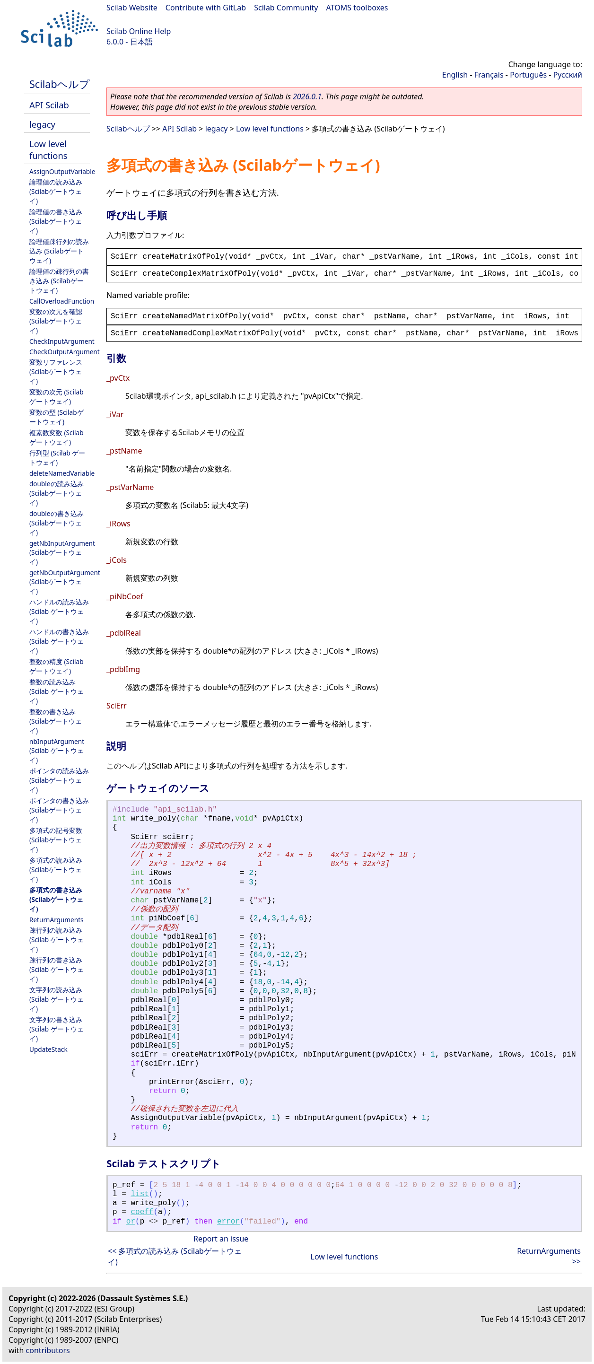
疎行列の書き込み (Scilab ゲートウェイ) (56, 969)
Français (489, 75)
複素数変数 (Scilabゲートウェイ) (56, 437)
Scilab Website (131, 7)
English (455, 75)
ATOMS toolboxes (357, 7)
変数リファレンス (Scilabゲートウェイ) (55, 371)
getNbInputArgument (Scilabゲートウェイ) (62, 552)
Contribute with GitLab (206, 7)
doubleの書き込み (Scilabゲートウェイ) (56, 523)
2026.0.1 (307, 96)
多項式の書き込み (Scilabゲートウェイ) (56, 899)
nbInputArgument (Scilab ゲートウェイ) (56, 750)
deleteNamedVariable (62, 473)
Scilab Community (286, 7)
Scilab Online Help (138, 31)
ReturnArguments (56, 919)
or (130, 1221)
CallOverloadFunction (61, 301)
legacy (42, 124)
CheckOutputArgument (64, 351)
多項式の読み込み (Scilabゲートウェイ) (55, 869)
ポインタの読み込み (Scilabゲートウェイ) (59, 780)
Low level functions (48, 149)
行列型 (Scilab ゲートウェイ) (57, 457)
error (228, 1221)
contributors (48, 1350)
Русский (567, 75)
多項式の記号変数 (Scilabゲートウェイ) (55, 840)
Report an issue (220, 1238)
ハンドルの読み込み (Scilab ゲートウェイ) (59, 611)
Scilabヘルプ (59, 84)
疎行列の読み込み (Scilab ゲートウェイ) (56, 939)
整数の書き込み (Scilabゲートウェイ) (55, 721)
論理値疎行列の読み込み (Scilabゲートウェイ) (59, 251)
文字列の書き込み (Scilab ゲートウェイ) (56, 1029)
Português (528, 75)
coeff (142, 1212)
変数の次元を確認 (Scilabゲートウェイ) (55, 321)
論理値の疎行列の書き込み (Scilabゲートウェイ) (59, 281)
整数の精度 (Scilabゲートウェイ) (56, 666)
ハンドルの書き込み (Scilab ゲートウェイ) (59, 641)
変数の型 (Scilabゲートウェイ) (56, 417)
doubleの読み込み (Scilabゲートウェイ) (56, 493)
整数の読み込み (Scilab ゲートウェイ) (56, 691)
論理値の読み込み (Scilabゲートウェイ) (55, 191)
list (139, 1194)
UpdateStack (48, 1049)
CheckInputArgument (62, 341)
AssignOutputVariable (62, 171)
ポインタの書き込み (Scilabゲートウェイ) (59, 810)
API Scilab (49, 105)
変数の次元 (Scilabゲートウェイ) (56, 396)
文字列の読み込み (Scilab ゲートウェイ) (56, 999)
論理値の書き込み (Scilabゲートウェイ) (55, 221)
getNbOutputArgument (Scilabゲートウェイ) (64, 581)
